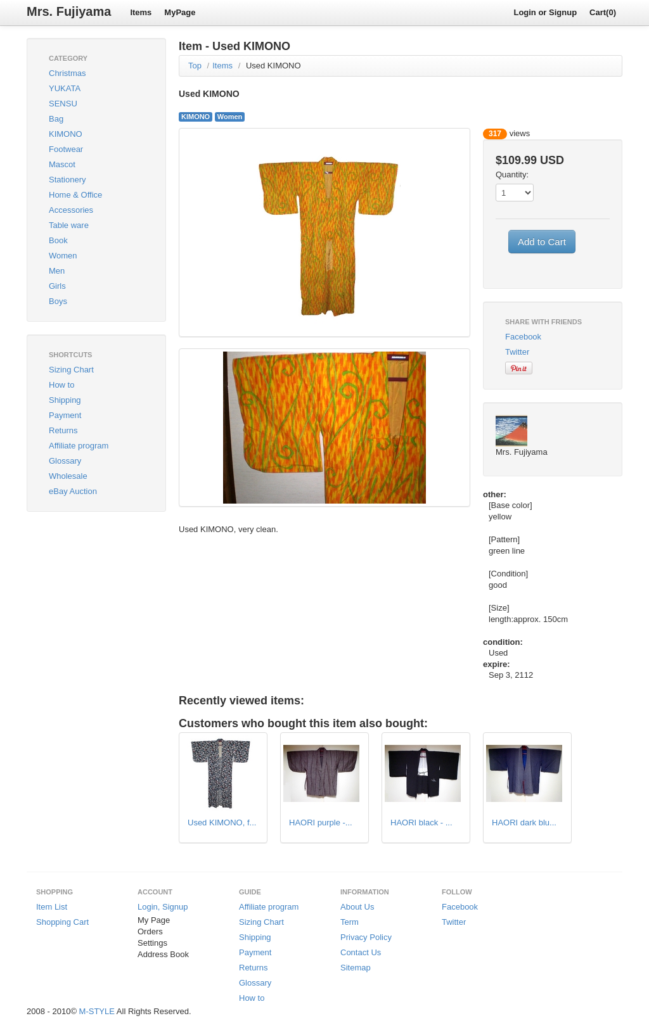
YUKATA (64, 88)
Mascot (62, 164)
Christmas (67, 73)
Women (63, 255)
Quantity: (512, 174)
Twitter (517, 352)
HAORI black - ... (421, 822)
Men (57, 271)
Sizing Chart (71, 369)
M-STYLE (97, 1011)
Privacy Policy (366, 937)
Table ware (69, 225)
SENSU (63, 103)
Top (195, 65)
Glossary (65, 461)
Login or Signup (545, 12)
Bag (56, 119)
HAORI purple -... (320, 822)
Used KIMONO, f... (222, 822)
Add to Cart (542, 241)
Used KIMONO (273, 65)
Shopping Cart (62, 922)
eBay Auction (73, 491)
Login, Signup (163, 907)
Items (140, 12)
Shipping (65, 400)
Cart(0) (602, 12)
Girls (57, 286)
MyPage (179, 12)
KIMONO (65, 134)
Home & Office (75, 195)
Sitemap (355, 967)
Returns (63, 430)
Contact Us (360, 952)
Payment (65, 415)
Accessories (71, 210)
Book (58, 240)
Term (349, 922)
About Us (357, 907)
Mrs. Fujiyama (69, 11)
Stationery (67, 179)
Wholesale (68, 476)
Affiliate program (78, 445)
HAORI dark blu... (524, 822)
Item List (51, 907)
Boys (58, 301)
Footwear (66, 149)
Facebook (523, 336)
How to (61, 385)
